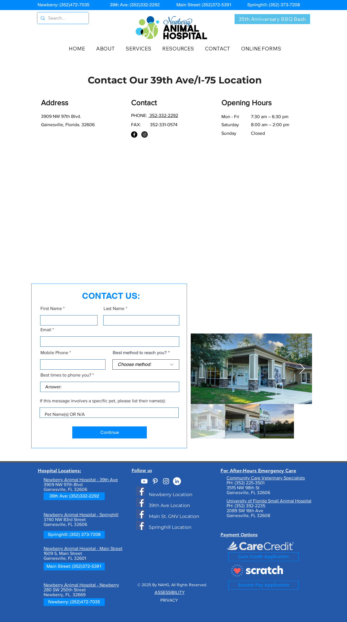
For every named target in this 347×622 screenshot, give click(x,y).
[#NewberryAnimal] (166, 481)
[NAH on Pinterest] (155, 481)
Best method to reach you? (140, 352)
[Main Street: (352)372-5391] (204, 5)
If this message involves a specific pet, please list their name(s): (103, 401)
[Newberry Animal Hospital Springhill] (140, 525)
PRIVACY (169, 600)
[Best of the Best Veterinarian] (177, 481)
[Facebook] (134, 134)
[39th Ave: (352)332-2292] (134, 5)
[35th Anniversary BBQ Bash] (272, 19)
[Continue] (109, 432)
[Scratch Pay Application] (263, 585)
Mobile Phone (54, 352)
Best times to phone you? (65, 375)
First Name (51, 308)
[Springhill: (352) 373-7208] (273, 5)
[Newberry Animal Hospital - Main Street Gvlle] (140, 513)
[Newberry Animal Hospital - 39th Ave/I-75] (140, 502)
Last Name (114, 308)
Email (45, 329)
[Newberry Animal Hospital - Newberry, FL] (140, 491)
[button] (108, 48)
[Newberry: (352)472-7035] (63, 5)
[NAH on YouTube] (144, 481)
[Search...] (62, 18)
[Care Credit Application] (263, 556)
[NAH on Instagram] (144, 134)
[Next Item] (302, 369)
